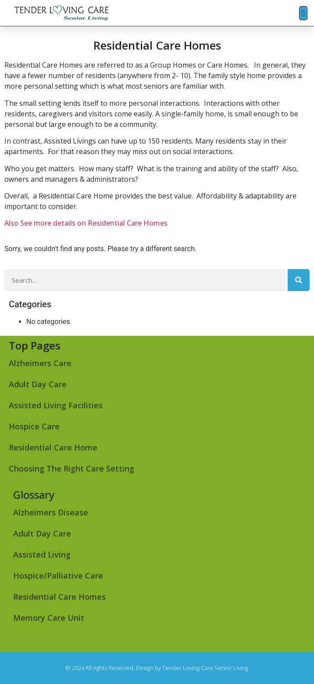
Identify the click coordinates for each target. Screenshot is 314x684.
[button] (303, 13)
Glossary (33, 494)
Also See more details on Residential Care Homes (86, 223)
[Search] (299, 280)
